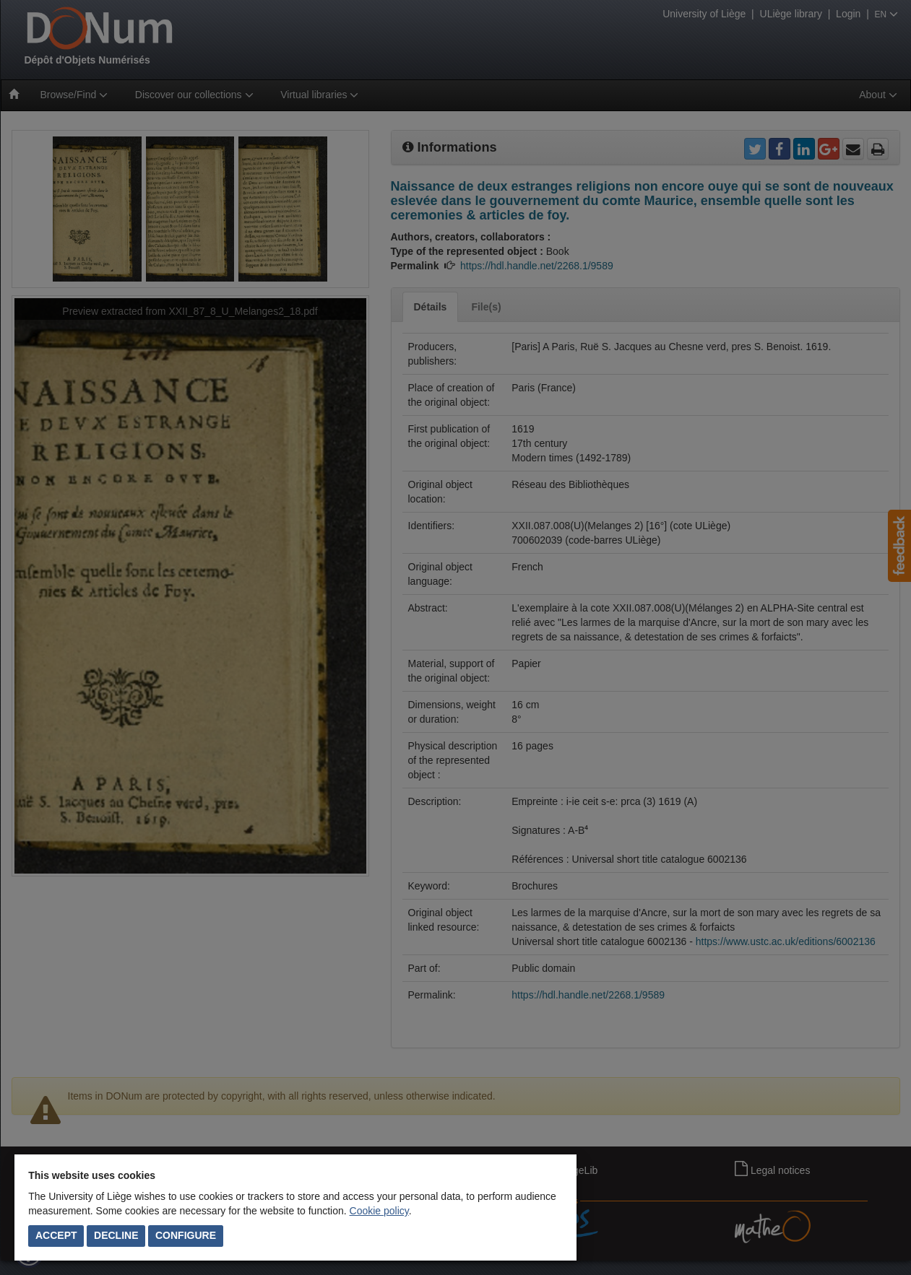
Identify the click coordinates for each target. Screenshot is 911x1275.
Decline (116, 1235)
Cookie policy (379, 1211)
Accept (56, 1235)
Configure (185, 1235)
